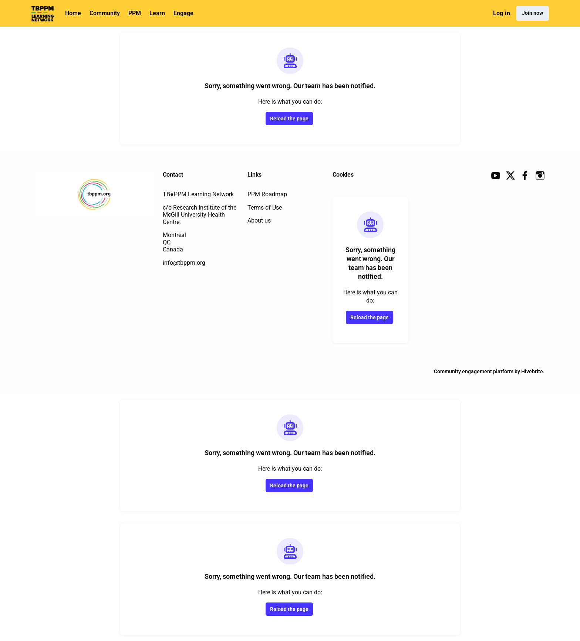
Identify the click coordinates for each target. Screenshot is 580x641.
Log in (501, 13)
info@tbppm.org (184, 262)
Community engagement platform (473, 371)
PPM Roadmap (267, 194)
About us (259, 220)
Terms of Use (264, 207)
